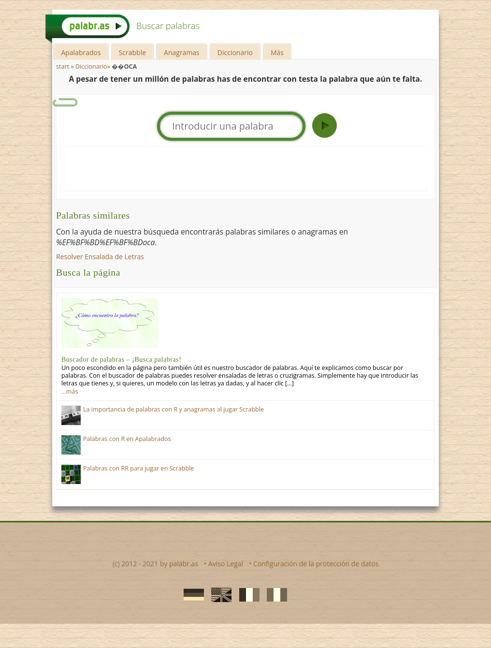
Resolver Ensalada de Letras (100, 256)
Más (277, 52)
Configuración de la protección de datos (315, 563)
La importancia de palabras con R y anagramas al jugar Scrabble (173, 409)
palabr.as (183, 563)
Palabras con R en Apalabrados (127, 439)
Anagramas (182, 52)
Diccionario (235, 52)
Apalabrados (81, 52)
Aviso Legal (225, 563)
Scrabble (132, 52)
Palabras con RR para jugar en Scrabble (138, 468)
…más (69, 391)
